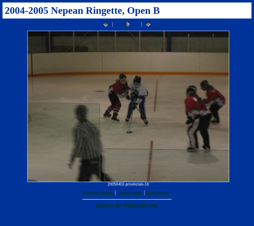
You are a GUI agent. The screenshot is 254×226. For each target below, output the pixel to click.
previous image (97, 192)
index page (130, 192)
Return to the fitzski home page (126, 204)
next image (157, 192)
